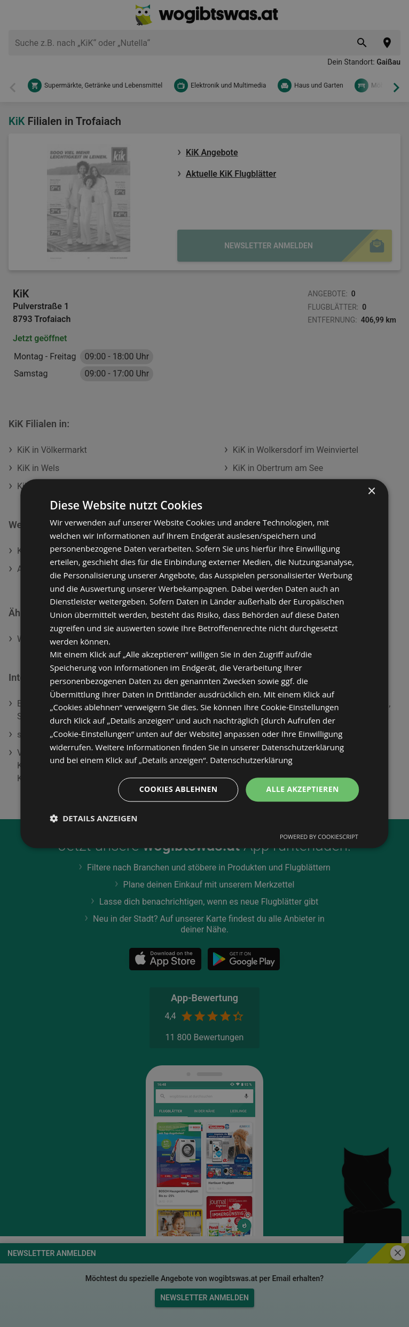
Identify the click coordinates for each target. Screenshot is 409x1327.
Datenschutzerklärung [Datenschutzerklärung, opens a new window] (251, 760)
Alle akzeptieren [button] (302, 789)
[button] (93, 818)
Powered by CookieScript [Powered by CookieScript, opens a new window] (319, 837)
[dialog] (204, 663)
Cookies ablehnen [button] (178, 789)
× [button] (371, 492)
